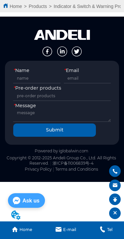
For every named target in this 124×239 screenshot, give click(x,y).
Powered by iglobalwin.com (61, 150)
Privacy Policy (38, 169)
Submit (54, 130)
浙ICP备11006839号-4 (73, 163)
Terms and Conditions (76, 169)
